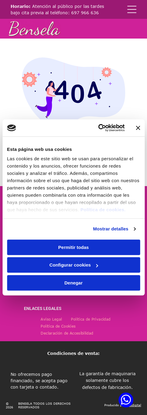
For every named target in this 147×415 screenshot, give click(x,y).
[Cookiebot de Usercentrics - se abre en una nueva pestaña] (98, 128)
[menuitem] (51, 319)
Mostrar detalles (111, 229)
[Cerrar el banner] (138, 128)
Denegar (73, 282)
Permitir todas (73, 247)
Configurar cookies (73, 265)
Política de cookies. (102, 210)
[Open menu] (131, 9)
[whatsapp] (126, 401)
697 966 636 (85, 12)
